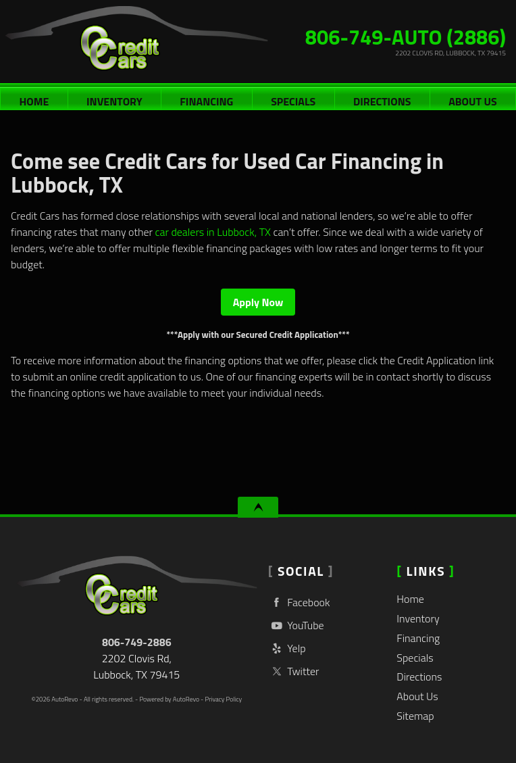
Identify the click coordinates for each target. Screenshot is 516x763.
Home (410, 599)
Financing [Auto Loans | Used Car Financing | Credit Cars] (206, 101)
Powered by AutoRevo (169, 699)
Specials (293, 101)
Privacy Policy (223, 699)
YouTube (296, 625)
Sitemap (415, 716)
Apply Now (258, 302)
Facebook (299, 602)
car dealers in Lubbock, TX (213, 232)
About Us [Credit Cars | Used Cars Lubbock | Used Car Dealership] (472, 101)
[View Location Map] (389, 53)
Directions (382, 101)
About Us (417, 696)
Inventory (417, 618)
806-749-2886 (137, 642)
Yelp (287, 648)
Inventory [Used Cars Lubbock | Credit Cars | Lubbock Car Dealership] (114, 101)
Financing (418, 638)
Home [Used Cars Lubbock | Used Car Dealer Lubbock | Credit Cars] (34, 101)
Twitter (293, 671)
